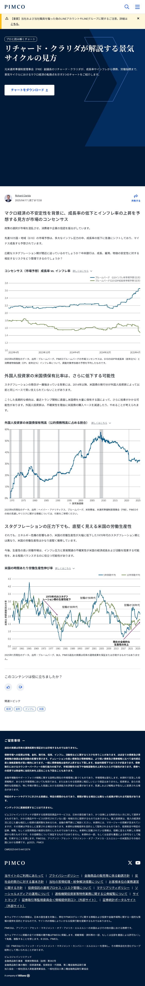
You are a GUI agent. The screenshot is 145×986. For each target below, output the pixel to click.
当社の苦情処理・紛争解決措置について (76, 882)
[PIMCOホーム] (15, 7)
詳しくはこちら (82, 271)
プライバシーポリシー (64, 876)
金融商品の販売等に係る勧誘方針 (107, 876)
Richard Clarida (23, 195)
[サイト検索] (127, 7)
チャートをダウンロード (29, 90)
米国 (41, 709)
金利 (18, 709)
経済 (8, 709)
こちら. (15, 24)
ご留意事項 (15, 740)
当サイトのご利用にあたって (24, 876)
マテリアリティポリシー (113, 888)
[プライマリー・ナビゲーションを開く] (137, 7)
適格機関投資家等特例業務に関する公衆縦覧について (91, 894)
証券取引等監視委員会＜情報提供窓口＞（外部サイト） (59, 900)
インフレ (29, 709)
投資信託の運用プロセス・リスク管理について (59, 888)
